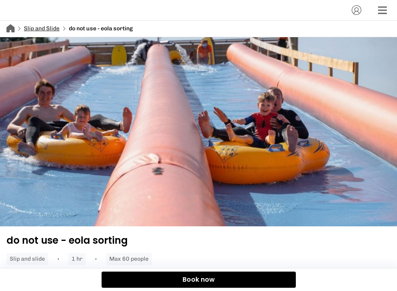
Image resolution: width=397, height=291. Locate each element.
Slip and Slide (41, 28)
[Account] (356, 10)
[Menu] (382, 10)
